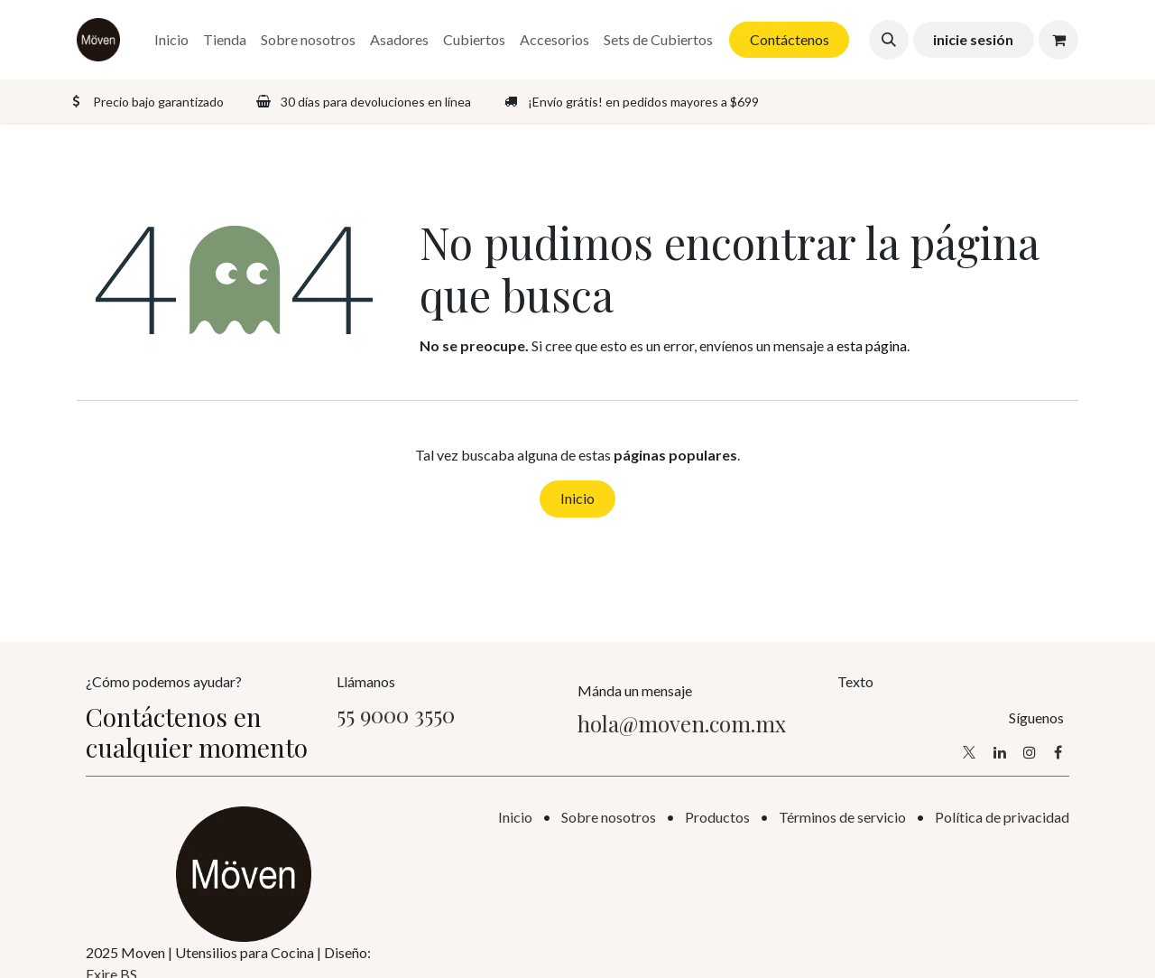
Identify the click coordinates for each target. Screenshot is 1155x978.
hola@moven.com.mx (682, 723)
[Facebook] (1058, 752)
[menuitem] (171, 40)
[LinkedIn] (1000, 752)
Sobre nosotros (608, 816)
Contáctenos (789, 39)
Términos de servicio (842, 816)
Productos (717, 816)
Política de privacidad (1002, 816)
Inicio (577, 498)
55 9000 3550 (396, 714)
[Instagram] (1029, 752)
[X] (969, 752)
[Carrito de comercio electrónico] (1058, 40)
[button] (889, 40)
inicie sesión (973, 39)
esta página (871, 345)
